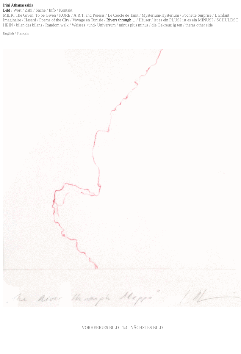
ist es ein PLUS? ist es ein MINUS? (183, 20)
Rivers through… (121, 20)
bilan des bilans (29, 25)
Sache (41, 10)
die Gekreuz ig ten (166, 25)
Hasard (30, 20)
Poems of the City (54, 20)
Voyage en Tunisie (87, 20)
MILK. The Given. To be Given (29, 15)
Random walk (56, 25)
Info (52, 10)
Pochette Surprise (196, 15)
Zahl (28, 10)
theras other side (199, 25)
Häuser (145, 20)
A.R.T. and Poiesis (88, 15)
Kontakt (65, 10)
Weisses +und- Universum (94, 25)
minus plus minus (133, 25)
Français (23, 33)
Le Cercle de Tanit (123, 15)
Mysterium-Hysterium (160, 15)
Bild (6, 10)
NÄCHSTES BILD (147, 327)
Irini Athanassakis (18, 5)
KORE (65, 15)
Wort (17, 10)
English (8, 33)
